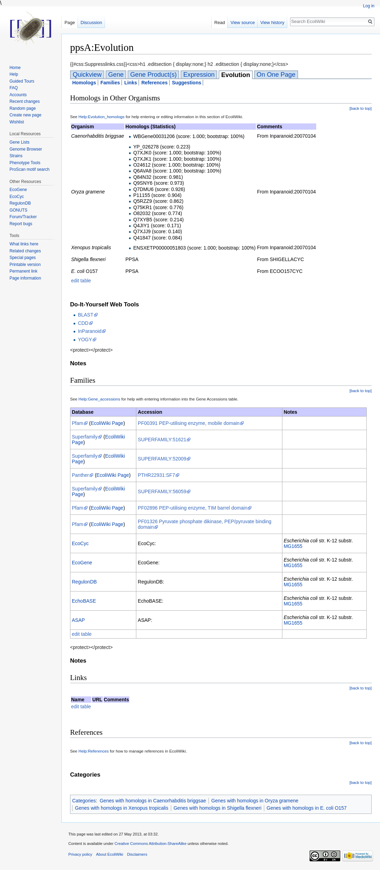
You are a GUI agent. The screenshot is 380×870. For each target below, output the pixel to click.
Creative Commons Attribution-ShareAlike (150, 843)
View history (272, 22)
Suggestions (186, 82)
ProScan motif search (29, 169)
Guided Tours (21, 81)
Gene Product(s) (153, 74)
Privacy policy (80, 854)
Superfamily (85, 437)
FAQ (13, 87)
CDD (83, 323)
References (154, 82)
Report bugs (20, 223)
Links (130, 82)
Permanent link (23, 271)
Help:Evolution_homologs (101, 116)
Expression (199, 74)
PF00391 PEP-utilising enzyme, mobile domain (189, 423)
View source (242, 22)
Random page (22, 108)
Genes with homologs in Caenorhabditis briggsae (153, 800)
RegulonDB (84, 582)
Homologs (84, 82)
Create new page (25, 115)
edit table (81, 280)
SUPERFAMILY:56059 (162, 491)
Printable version (24, 264)
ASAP (78, 620)
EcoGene (82, 562)
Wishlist (16, 122)
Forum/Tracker (23, 216)
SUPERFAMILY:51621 (162, 439)
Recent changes (24, 101)
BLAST (85, 315)
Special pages (22, 257)
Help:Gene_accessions (99, 399)
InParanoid (89, 331)
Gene (116, 74)
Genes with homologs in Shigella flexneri (217, 808)
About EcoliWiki (109, 854)
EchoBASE (84, 601)
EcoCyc (80, 543)
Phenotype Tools (24, 162)
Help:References (93, 751)
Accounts (17, 94)
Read (219, 22)
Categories (84, 800)
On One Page (276, 74)
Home (15, 67)
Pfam (77, 423)
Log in (368, 5)
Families (110, 82)
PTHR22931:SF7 (156, 475)
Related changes (25, 251)
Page (69, 22)
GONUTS (18, 210)
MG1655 (293, 546)
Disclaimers (137, 854)
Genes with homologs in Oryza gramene (254, 800)
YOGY (85, 339)
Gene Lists (19, 142)
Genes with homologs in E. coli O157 (307, 808)
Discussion (91, 22)
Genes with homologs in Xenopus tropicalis (121, 808)
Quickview (87, 74)
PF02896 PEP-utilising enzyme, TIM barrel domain (192, 508)
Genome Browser (25, 149)
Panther (80, 475)
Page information (25, 278)
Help (13, 74)
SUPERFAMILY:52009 (162, 458)
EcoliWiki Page (107, 423)
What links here (23, 244)
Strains (15, 155)
